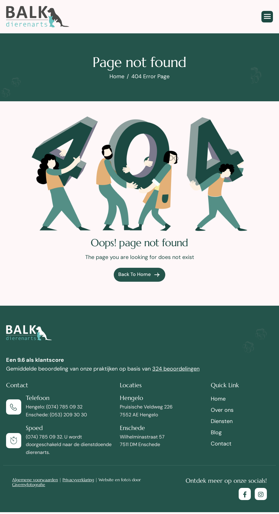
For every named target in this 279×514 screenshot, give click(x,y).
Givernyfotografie (28, 484)
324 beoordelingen (176, 368)
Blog (216, 432)
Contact (221, 443)
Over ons (222, 410)
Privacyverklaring (78, 479)
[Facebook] (245, 494)
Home (218, 398)
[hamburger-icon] (267, 16)
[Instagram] (261, 494)
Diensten (222, 421)
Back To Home (139, 274)
